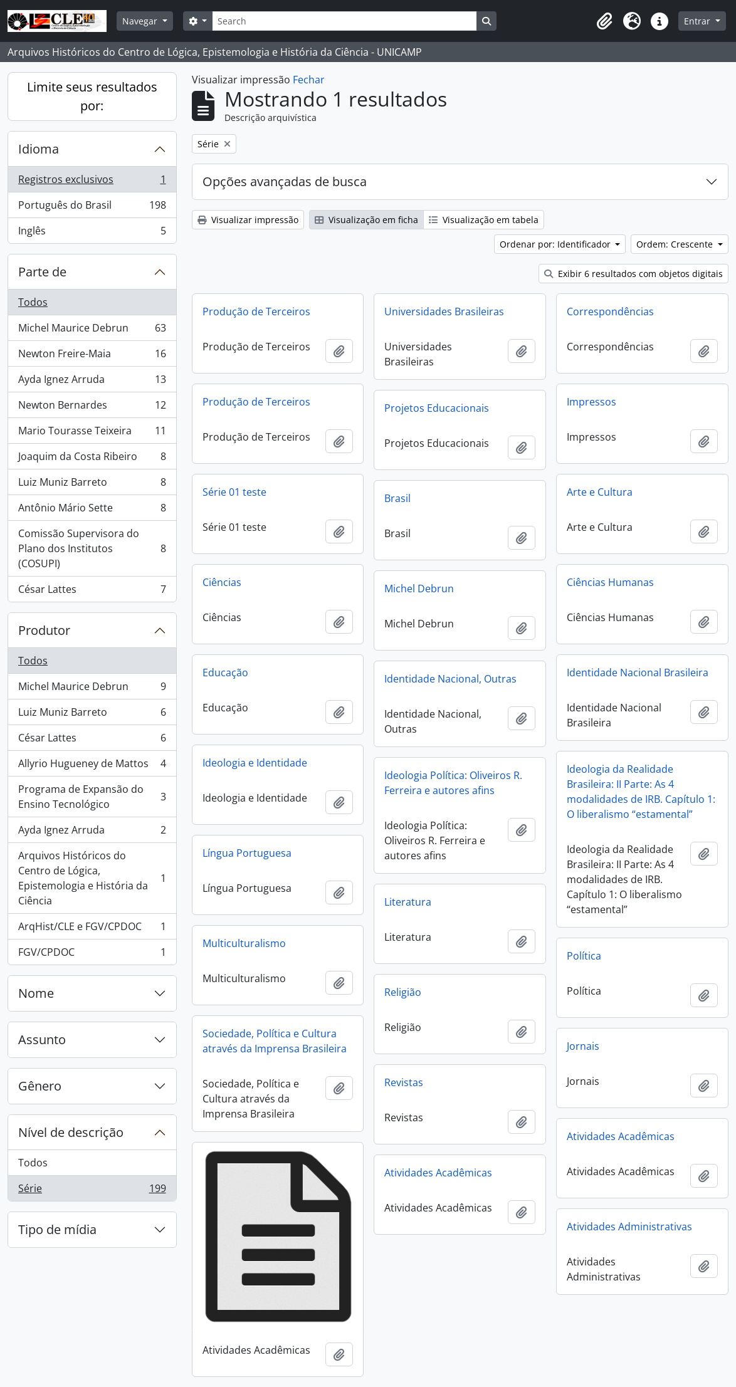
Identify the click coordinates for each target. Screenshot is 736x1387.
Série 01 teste (234, 492)
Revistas (403, 1082)
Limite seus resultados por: (92, 96)
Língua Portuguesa (247, 853)
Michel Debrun (419, 588)
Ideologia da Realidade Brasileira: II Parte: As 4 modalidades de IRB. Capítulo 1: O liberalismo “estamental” (641, 791)
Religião (402, 992)
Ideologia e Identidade (254, 763)
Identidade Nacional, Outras (450, 679)
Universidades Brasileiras (444, 311)
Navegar (141, 21)
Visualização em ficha (366, 220)
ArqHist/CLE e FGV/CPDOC (92, 929)
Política (584, 956)
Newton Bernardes (92, 407)
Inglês (92, 233)
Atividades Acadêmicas (621, 1136)
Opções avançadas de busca (284, 181)
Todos (33, 302)
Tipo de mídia (57, 1229)
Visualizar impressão (247, 220)
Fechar (309, 79)
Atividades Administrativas (629, 1226)
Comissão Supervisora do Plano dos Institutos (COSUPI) (92, 548)
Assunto (42, 1039)
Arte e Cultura (600, 492)
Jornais (583, 1046)
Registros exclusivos (92, 182)
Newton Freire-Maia (92, 356)
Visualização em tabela (484, 220)
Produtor (44, 630)
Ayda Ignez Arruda (92, 382)
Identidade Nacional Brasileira (637, 672)
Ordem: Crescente (675, 244)
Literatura (407, 902)
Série (92, 1191)
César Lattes (92, 592)
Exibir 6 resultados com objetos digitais (633, 274)
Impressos (591, 402)
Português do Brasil (92, 207)
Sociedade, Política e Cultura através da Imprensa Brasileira (274, 1041)
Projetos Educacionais (436, 408)
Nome (36, 993)
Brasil (397, 498)
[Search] (344, 21)
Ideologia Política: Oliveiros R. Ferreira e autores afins (453, 782)
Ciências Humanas (610, 582)
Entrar (698, 21)
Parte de (42, 271)
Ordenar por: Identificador (556, 244)
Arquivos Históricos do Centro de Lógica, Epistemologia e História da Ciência (92, 878)
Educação (225, 672)
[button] (604, 21)
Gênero (39, 1085)
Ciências (221, 582)
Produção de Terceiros (256, 311)
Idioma (38, 148)
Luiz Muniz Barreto (92, 484)
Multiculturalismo (244, 943)
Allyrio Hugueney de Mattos (92, 766)
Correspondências (610, 311)
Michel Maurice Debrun (92, 330)
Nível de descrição (71, 1132)
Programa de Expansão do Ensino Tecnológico (92, 796)
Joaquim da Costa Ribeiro (92, 459)
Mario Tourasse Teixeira (92, 433)
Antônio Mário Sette (92, 510)
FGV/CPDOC (92, 955)
